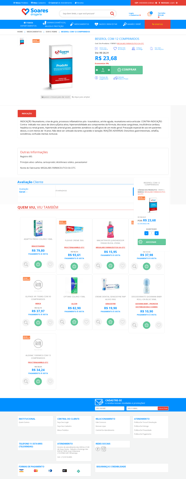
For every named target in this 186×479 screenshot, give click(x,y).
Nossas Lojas (101, 426)
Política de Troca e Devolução (145, 422)
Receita (79, 3)
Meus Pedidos (63, 430)
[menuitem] (20, 32)
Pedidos (20, 3)
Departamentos (28, 24)
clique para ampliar (81, 97)
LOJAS (168, 3)
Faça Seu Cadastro (64, 426)
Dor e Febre (51, 31)
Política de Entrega (141, 426)
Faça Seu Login (63, 422)
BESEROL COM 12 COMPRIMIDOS (75, 31)
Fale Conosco (101, 422)
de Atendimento (60, 3)
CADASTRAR (163, 408)
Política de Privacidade (143, 430)
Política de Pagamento (142, 434)
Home (20, 31)
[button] (152, 242)
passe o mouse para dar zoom (56, 97)
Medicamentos (34, 31)
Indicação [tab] (27, 113)
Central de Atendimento (105, 430)
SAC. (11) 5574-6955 (64, 457)
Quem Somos (24, 422)
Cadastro (38, 3)
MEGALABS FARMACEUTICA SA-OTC (130, 43)
